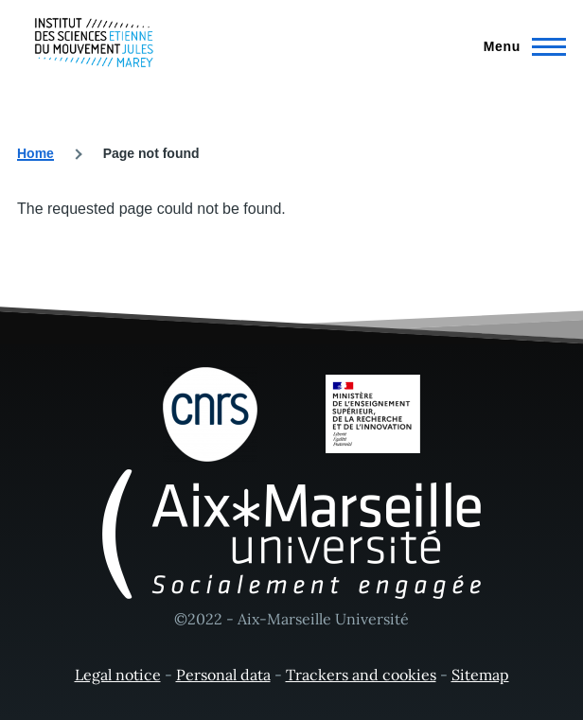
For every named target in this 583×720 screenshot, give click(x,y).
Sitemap (480, 674)
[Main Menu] (519, 46)
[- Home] (94, 42)
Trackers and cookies (361, 674)
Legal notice (118, 674)
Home (35, 153)
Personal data (223, 674)
